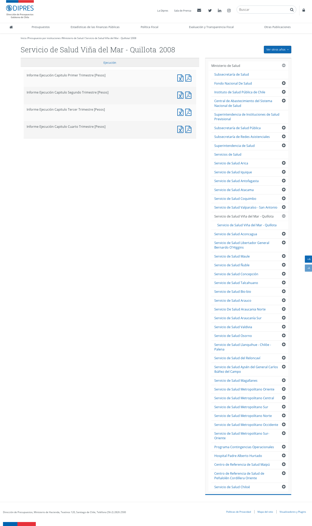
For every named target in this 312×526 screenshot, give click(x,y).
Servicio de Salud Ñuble (232, 265)
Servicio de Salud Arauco (232, 300)
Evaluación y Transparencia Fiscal (211, 27)
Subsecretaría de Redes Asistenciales (242, 137)
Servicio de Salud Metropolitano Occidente (246, 425)
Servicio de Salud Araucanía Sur (238, 318)
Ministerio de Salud (72, 38)
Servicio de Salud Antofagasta (236, 181)
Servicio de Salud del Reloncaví (237, 358)
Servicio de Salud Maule (232, 256)
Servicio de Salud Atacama (234, 190)
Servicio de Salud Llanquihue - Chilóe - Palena (242, 347)
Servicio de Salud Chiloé (232, 487)
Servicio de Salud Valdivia (233, 327)
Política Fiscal (149, 27)
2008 (133, 38)
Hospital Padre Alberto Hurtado (238, 456)
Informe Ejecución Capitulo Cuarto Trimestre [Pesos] (181, 128)
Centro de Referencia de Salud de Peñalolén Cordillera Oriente (239, 475)
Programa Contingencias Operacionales (244, 447)
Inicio (23, 38)
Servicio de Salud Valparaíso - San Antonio (245, 207)
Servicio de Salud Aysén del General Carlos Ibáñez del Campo (246, 369)
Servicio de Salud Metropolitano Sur (241, 407)
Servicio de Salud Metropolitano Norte (243, 416)
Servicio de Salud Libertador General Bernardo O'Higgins (241, 245)
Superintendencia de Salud (234, 145)
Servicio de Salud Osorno (233, 336)
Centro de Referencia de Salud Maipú (242, 464)
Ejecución (109, 62)
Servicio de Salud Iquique (233, 172)
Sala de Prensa (182, 10)
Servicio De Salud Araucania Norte (240, 309)
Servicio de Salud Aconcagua (235, 234)
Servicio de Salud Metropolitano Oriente (244, 389)
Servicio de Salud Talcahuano (236, 283)
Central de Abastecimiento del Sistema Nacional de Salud (243, 103)
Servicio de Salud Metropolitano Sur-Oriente (241, 435)
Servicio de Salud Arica (231, 163)
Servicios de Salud (227, 154)
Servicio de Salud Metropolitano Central (244, 398)
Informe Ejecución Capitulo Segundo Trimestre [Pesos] (181, 94)
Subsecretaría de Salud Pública (237, 128)
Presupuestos (41, 27)
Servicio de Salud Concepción (236, 274)
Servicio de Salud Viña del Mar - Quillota (107, 38)
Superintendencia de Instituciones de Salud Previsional (246, 116)
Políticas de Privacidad (238, 511)
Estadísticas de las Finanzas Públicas (95, 27)
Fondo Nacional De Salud (233, 83)
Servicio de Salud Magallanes (235, 380)
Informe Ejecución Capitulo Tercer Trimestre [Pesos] (181, 111)
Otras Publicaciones (277, 27)
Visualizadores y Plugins (293, 511)
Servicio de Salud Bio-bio (232, 291)
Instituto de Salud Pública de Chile (239, 92)
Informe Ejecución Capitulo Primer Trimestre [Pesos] (181, 77)
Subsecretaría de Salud (231, 74)
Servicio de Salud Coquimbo (235, 198)
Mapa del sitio (265, 511)
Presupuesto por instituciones (44, 38)
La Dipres (162, 10)
